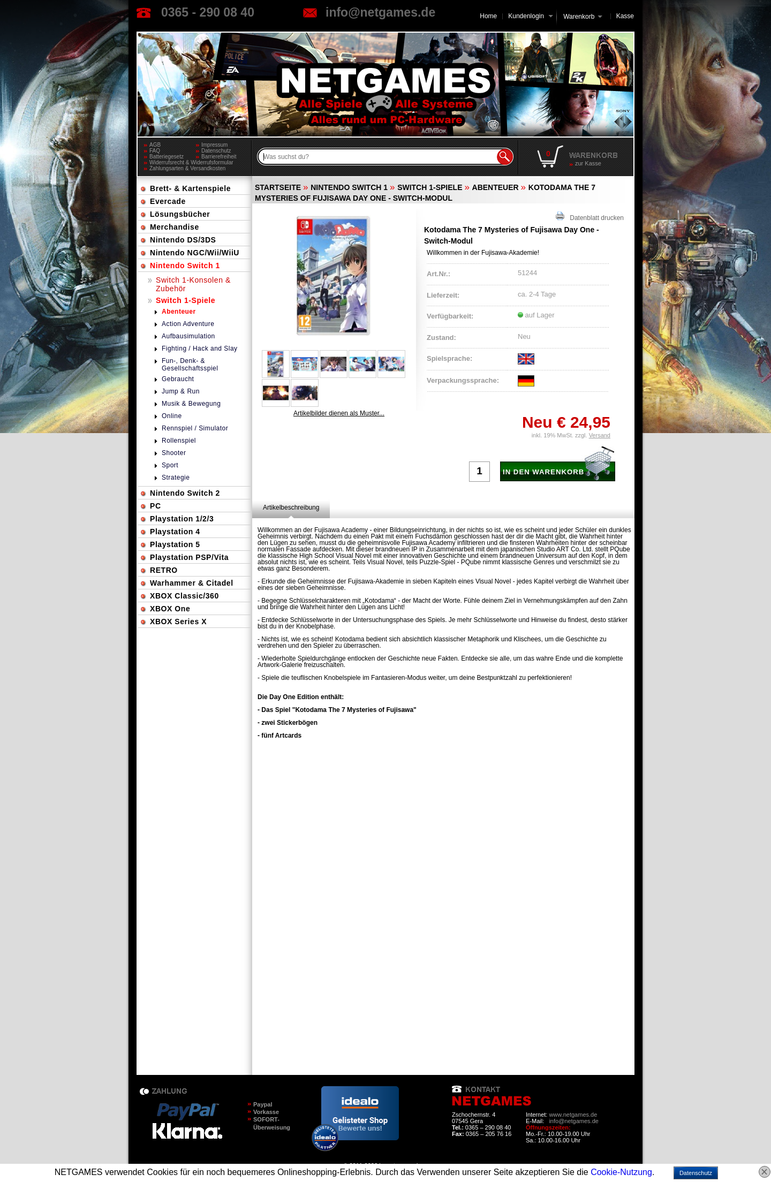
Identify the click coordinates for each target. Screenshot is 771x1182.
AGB (155, 145)
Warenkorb (578, 16)
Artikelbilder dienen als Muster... (338, 413)
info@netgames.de (380, 12)
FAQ (154, 151)
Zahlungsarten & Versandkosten (187, 168)
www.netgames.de (573, 1114)
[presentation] (291, 507)
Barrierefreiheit (219, 157)
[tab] (291, 507)
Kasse (625, 16)
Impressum (214, 145)
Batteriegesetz (166, 157)
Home (488, 16)
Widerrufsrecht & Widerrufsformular (191, 162)
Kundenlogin (530, 16)
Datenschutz (216, 151)
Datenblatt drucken (590, 216)
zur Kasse (588, 163)
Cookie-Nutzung (621, 1172)
